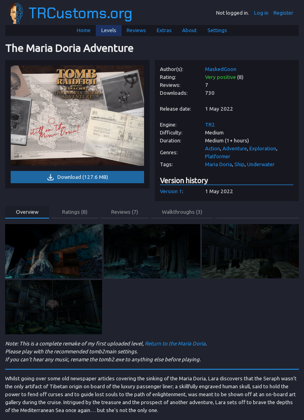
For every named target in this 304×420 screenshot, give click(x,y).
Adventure (234, 149)
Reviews (136, 30)
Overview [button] (27, 212)
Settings (217, 30)
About (189, 30)
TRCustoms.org (71, 13)
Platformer (217, 156)
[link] (77, 115)
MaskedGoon (220, 69)
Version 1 (171, 191)
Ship (239, 164)
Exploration (262, 149)
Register (283, 13)
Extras (164, 30)
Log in (261, 13)
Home (84, 30)
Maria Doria (218, 164)
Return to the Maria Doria (175, 344)
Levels (108, 30)
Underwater (261, 164)
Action (212, 149)
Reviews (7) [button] (124, 212)
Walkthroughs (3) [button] (182, 212)
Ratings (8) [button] (74, 212)
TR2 (210, 125)
